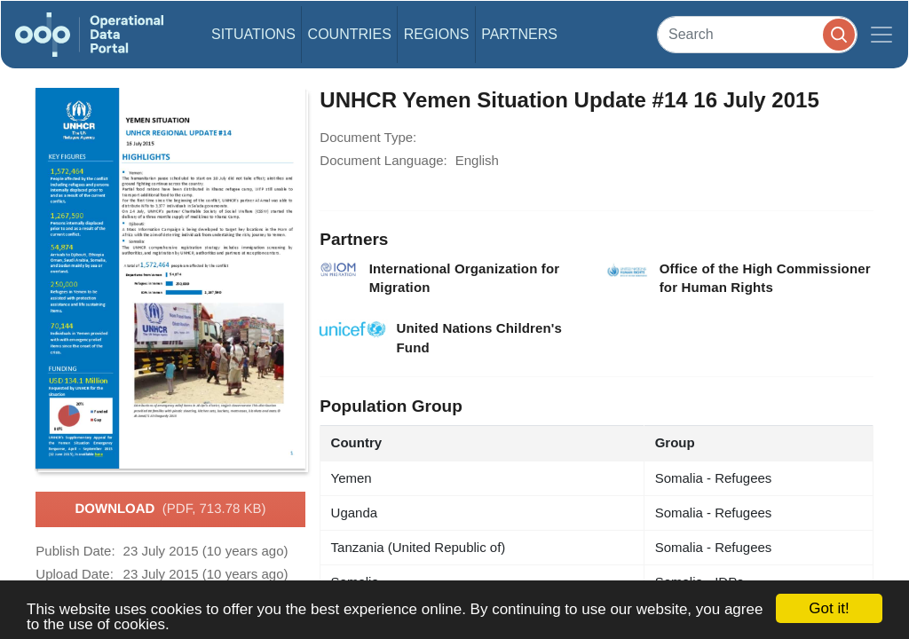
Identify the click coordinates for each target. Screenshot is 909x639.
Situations (253, 34)
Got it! (829, 608)
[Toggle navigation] (881, 35)
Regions (437, 34)
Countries (349, 34)
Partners (519, 34)
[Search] (757, 34)
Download (170, 509)
